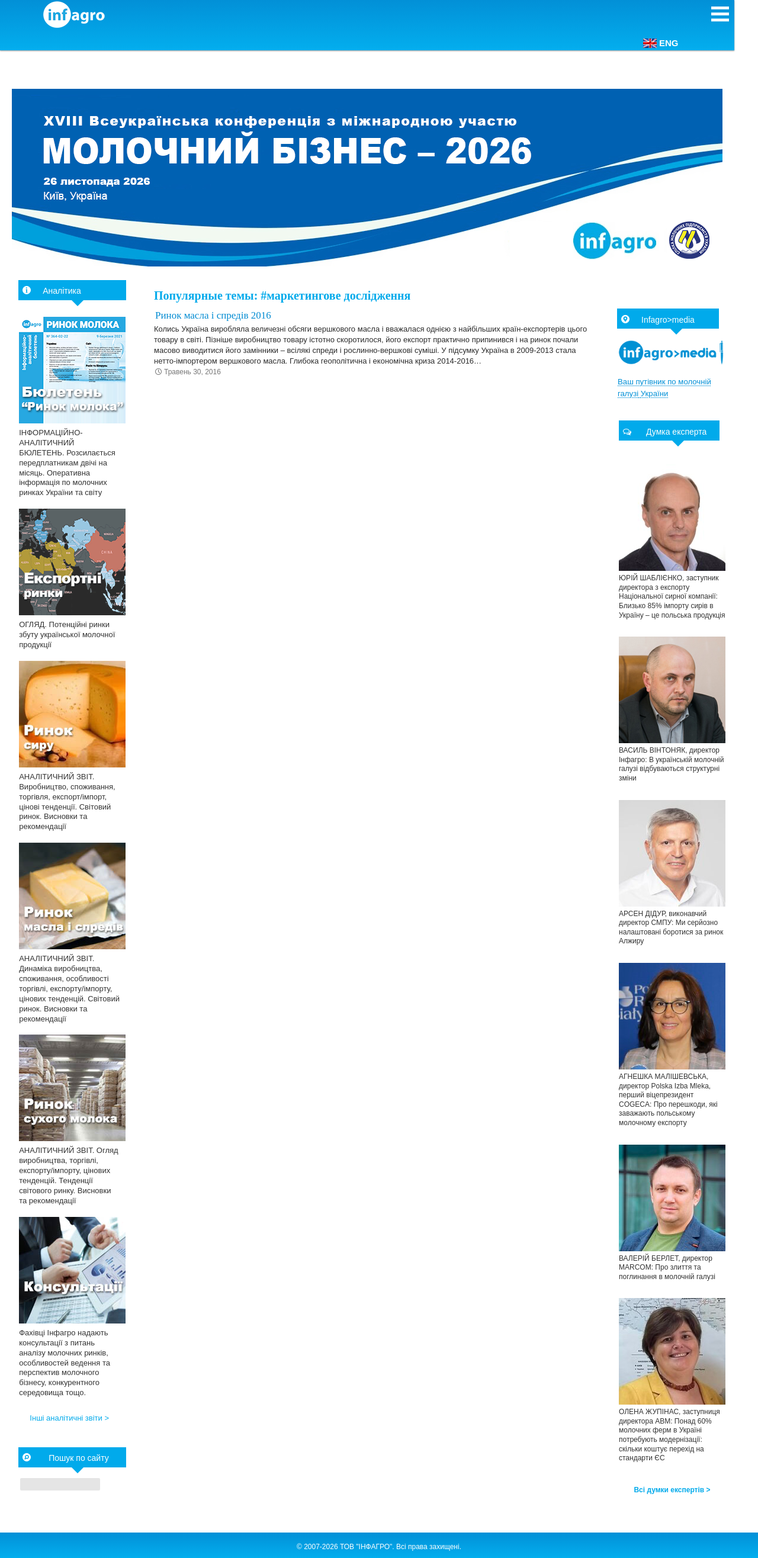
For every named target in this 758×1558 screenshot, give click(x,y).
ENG (661, 43)
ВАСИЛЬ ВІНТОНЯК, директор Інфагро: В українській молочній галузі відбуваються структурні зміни (671, 764)
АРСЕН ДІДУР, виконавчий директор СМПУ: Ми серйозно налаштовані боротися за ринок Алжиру (671, 928)
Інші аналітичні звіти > (69, 1418)
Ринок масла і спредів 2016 (213, 315)
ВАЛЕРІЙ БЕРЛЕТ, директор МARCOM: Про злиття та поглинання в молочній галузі (667, 1267)
